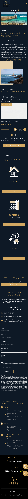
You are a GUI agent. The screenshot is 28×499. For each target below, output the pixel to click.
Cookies (21, 495)
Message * (4, 355)
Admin (6, 495)
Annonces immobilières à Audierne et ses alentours (15, 428)
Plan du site (17, 494)
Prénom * (4, 334)
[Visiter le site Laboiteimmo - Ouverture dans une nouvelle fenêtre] (14, 491)
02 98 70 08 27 (9, 313)
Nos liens (10, 495)
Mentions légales (23, 494)
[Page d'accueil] (6, 3)
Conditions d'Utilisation (5, 390)
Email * (3, 341)
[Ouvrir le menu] (26, 3)
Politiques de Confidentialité (20, 389)
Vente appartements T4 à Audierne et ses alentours (15, 446)
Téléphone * (5, 348)
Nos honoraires (4, 494)
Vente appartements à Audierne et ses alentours (15, 417)
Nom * (3, 328)
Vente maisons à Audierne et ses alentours (15, 411)
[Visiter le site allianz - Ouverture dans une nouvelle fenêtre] (9, 471)
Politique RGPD (16, 495)
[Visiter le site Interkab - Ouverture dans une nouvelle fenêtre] (18, 471)
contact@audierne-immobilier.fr (14, 316)
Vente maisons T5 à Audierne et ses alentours (15, 440)
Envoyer (7, 371)
